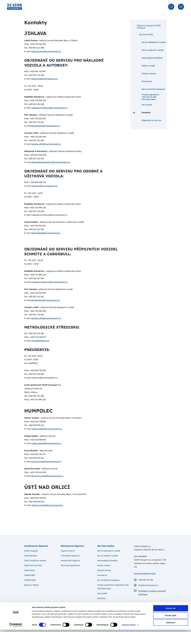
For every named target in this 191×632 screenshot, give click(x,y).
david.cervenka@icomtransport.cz (47, 476)
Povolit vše (170, 611)
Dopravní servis (68, 551)
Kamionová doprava (72, 546)
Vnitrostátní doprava (70, 556)
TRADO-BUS (29, 575)
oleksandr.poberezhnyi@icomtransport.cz (50, 162)
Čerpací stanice (144, 73)
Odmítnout (170, 625)
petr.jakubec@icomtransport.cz (45, 126)
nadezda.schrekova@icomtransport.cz (49, 108)
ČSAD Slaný (29, 570)
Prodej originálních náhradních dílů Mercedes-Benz (146, 97)
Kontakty (142, 112)
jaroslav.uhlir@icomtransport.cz (46, 144)
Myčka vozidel (144, 65)
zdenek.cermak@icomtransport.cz (47, 505)
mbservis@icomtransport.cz (44, 78)
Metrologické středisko (148, 58)
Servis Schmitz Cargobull (149, 89)
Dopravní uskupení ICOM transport (147, 26)
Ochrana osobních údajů (145, 573)
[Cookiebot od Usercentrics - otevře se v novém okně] (15, 627)
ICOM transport (31, 551)
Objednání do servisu (147, 120)
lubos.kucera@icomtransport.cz (46, 51)
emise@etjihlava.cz (40, 340)
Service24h (142, 104)
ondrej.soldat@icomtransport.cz (46, 443)
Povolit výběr (170, 618)
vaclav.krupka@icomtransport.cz (46, 429)
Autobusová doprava (36, 546)
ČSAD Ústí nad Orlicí (33, 565)
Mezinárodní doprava (70, 560)
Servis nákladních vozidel (149, 42)
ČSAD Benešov (30, 556)
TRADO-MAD (30, 580)
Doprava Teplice (31, 585)
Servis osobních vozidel (148, 50)
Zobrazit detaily (129, 627)
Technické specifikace (70, 565)
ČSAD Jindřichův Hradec (35, 560)
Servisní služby (143, 34)
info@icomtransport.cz (148, 585)
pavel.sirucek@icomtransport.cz (46, 461)
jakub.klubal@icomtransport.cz (45, 233)
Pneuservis (142, 81)
